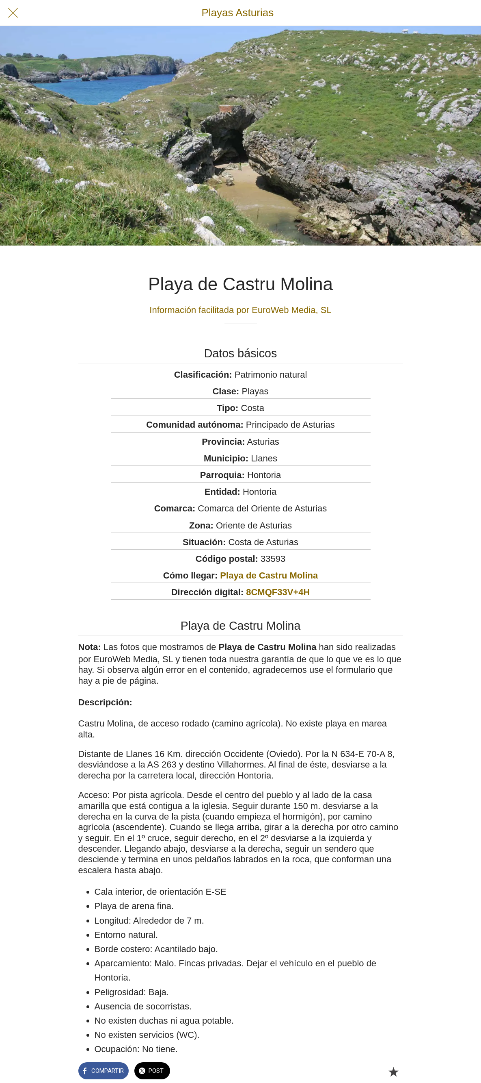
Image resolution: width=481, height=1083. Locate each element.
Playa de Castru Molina (269, 575)
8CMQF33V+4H (278, 592)
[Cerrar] (13, 13)
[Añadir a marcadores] (393, 1071)
